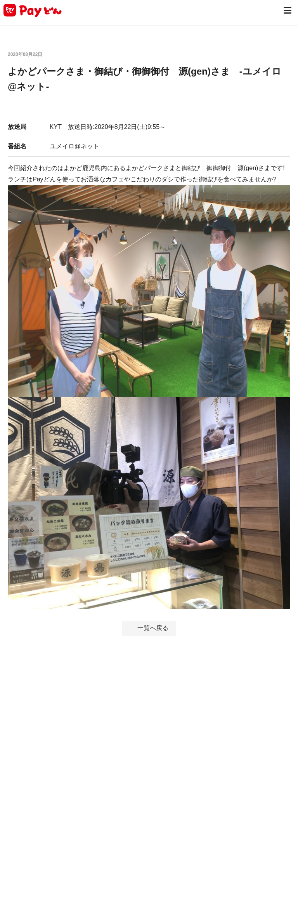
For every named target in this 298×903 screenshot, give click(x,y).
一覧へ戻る (152, 628)
